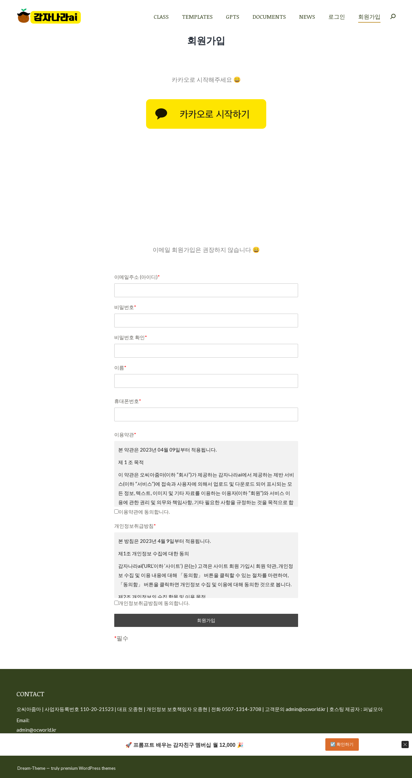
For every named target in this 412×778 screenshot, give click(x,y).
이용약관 (125, 434)
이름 (120, 367)
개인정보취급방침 (135, 526)
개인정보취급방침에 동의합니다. (151, 603)
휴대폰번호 (127, 401)
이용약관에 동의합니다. (142, 512)
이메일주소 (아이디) (137, 277)
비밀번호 (125, 307)
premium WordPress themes (88, 768)
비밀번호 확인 (130, 337)
